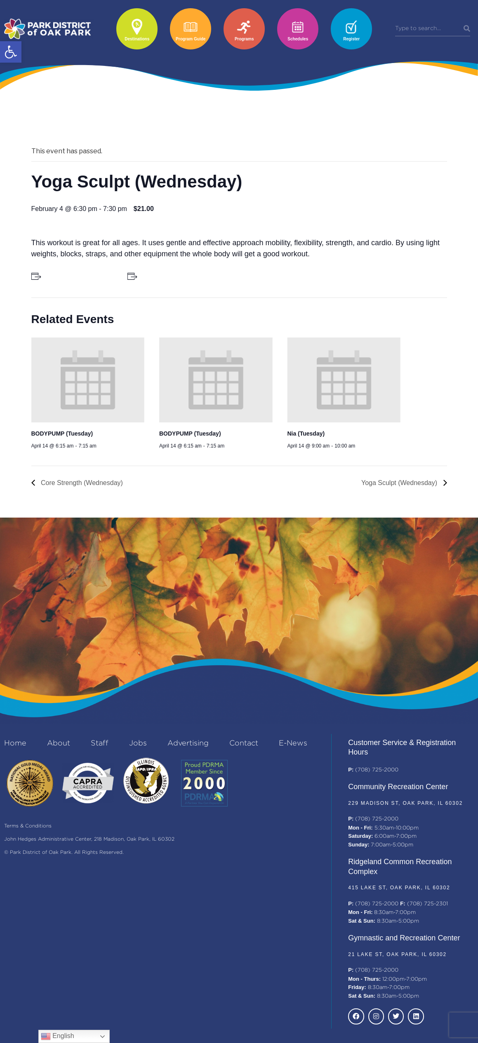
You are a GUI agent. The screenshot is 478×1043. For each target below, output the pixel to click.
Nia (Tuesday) (306, 433)
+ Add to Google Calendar (78, 276)
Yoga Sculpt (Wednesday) (400, 482)
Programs (244, 39)
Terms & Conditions (28, 826)
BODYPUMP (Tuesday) (62, 433)
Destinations (137, 39)
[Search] (467, 29)
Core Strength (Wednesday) (81, 482)
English (57, 1036)
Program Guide (190, 39)
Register (351, 39)
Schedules (297, 39)
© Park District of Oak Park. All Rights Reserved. (64, 852)
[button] (10, 52)
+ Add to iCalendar (164, 276)
